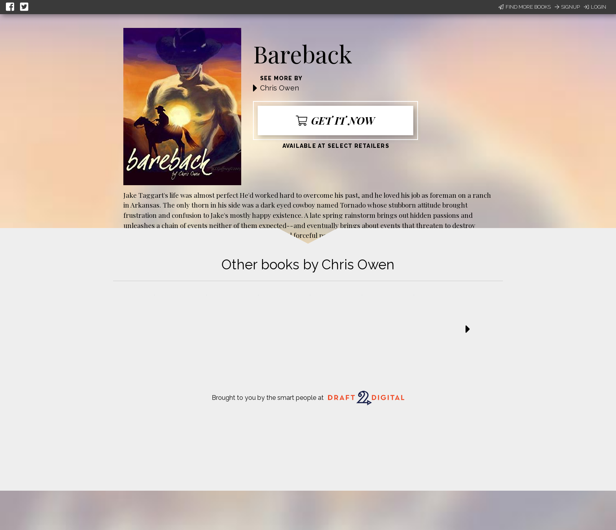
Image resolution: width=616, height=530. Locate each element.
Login (595, 7)
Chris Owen (279, 88)
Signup (567, 7)
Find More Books (525, 7)
